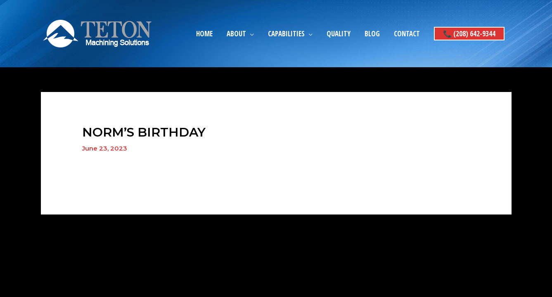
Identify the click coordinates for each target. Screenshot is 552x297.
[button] (469, 33)
